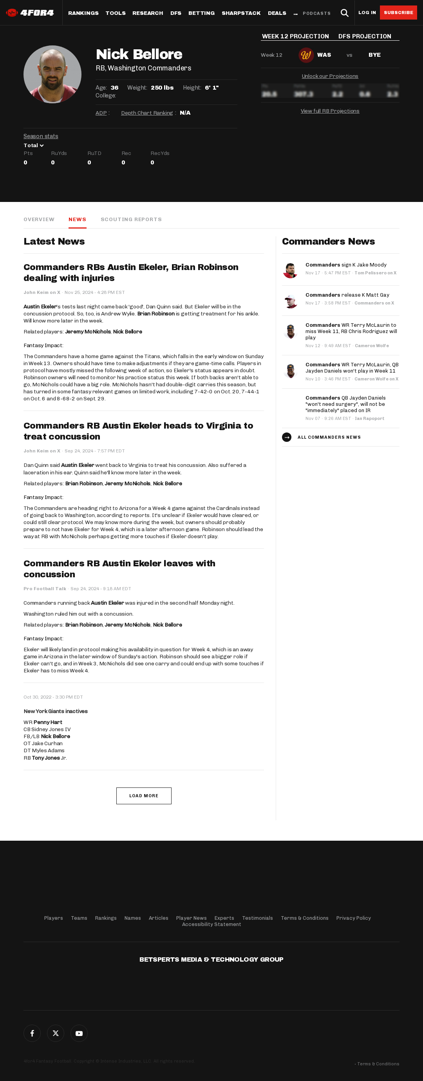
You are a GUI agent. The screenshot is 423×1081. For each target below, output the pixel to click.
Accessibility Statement (211, 924)
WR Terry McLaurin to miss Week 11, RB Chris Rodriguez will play (351, 331)
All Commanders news (329, 437)
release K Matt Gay (347, 295)
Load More (144, 795)
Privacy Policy (353, 918)
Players (53, 918)
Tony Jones (46, 758)
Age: (101, 87)
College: (106, 95)
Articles (158, 918)
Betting (201, 13)
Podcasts (317, 13)
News (77, 219)
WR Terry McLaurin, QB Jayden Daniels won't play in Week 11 (352, 368)
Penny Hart (47, 722)
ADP (101, 113)
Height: (192, 87)
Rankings (83, 13)
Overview (39, 219)
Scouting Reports (131, 219)
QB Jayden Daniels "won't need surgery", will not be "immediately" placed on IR (346, 404)
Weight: (137, 87)
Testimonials (257, 918)
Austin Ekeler (40, 306)
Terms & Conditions (305, 918)
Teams (79, 918)
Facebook (32, 1033)
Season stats (41, 136)
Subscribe (398, 12)
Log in (367, 13)
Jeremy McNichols (88, 331)
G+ (79, 1033)
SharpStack (241, 13)
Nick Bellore (127, 331)
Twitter (55, 1033)
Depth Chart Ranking (147, 113)
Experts (224, 918)
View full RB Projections (330, 116)
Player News (191, 918)
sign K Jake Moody (346, 265)
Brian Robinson (156, 313)
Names (133, 918)
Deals (277, 13)
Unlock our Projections (330, 81)
